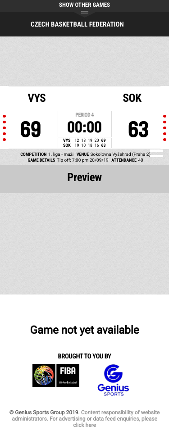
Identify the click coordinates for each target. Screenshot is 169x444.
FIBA (55, 380)
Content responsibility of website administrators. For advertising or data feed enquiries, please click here (86, 418)
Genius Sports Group (113, 380)
